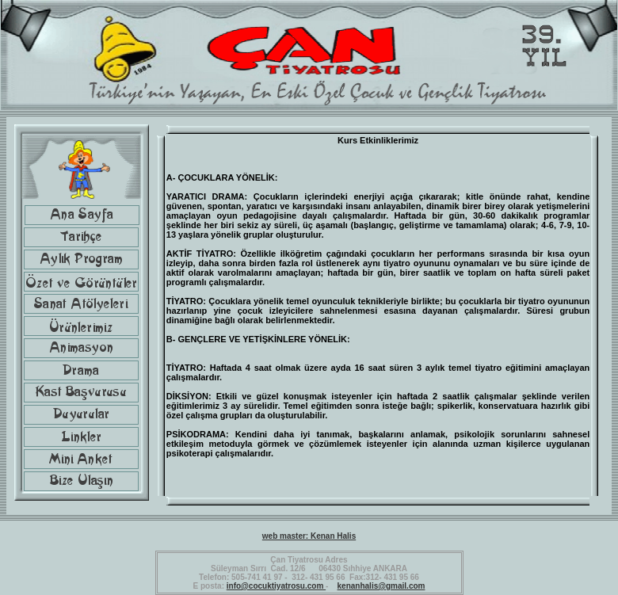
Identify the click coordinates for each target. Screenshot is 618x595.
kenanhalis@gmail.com (381, 586)
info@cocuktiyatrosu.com (276, 586)
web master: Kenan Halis (309, 536)
